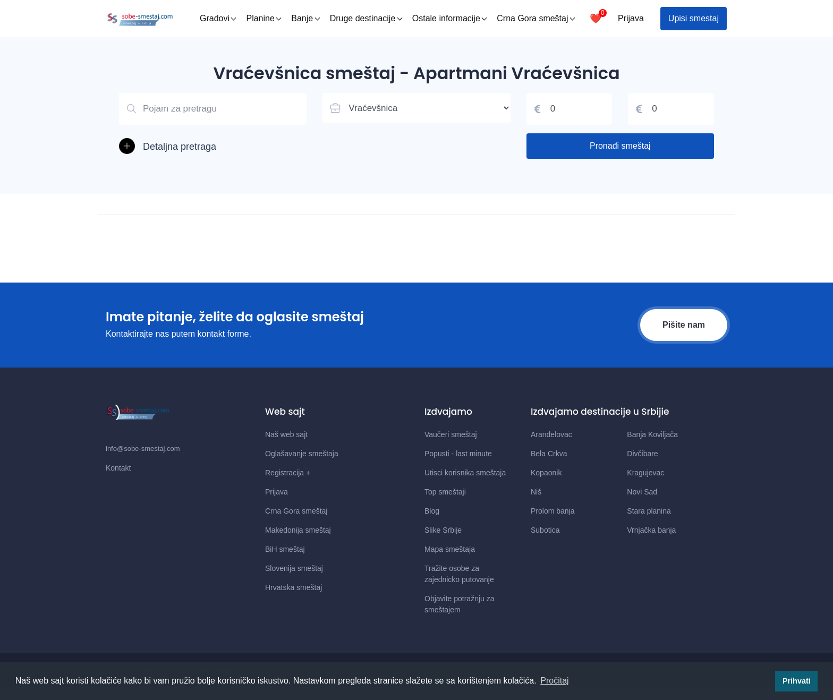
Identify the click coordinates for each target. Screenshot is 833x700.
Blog (431, 511)
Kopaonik (546, 472)
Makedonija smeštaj (298, 530)
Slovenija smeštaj (294, 568)
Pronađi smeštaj (620, 145)
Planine (263, 18)
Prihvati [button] (797, 681)
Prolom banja (553, 511)
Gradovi (218, 18)
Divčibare (642, 453)
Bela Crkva (549, 453)
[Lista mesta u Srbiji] (416, 108)
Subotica (545, 530)
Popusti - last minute (458, 453)
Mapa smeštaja (449, 549)
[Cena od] (569, 109)
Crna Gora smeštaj (536, 18)
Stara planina (649, 511)
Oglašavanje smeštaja (301, 453)
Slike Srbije (443, 530)
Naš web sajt (286, 434)
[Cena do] (671, 109)
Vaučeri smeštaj (450, 434)
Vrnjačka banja (651, 530)
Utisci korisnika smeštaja (465, 472)
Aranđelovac (551, 434)
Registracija (287, 472)
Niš (536, 492)
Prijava (631, 18)
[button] (213, 146)
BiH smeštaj (285, 549)
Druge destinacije (366, 18)
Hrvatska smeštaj (293, 587)
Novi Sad (642, 492)
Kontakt (118, 468)
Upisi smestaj (693, 18)
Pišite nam (683, 324)
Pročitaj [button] (554, 680)
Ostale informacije (449, 18)
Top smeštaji (445, 492)
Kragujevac (645, 472)
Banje (305, 18)
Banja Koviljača (652, 434)
